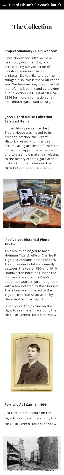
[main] (32, 26)
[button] (4, 4)
